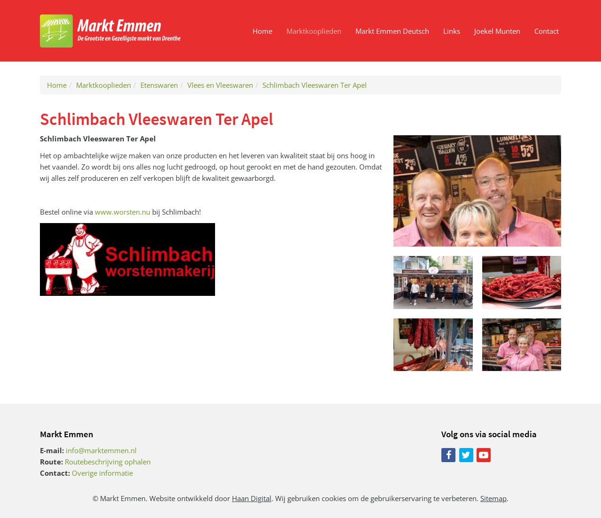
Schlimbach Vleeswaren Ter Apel (314, 85)
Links (451, 31)
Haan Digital (251, 498)
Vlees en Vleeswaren (220, 85)
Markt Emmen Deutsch (392, 31)
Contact (546, 31)
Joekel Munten (497, 31)
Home (262, 31)
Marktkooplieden (313, 31)
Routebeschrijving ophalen (108, 461)
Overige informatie (102, 473)
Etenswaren (159, 85)
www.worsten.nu (122, 211)
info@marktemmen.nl (101, 450)
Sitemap (493, 498)
